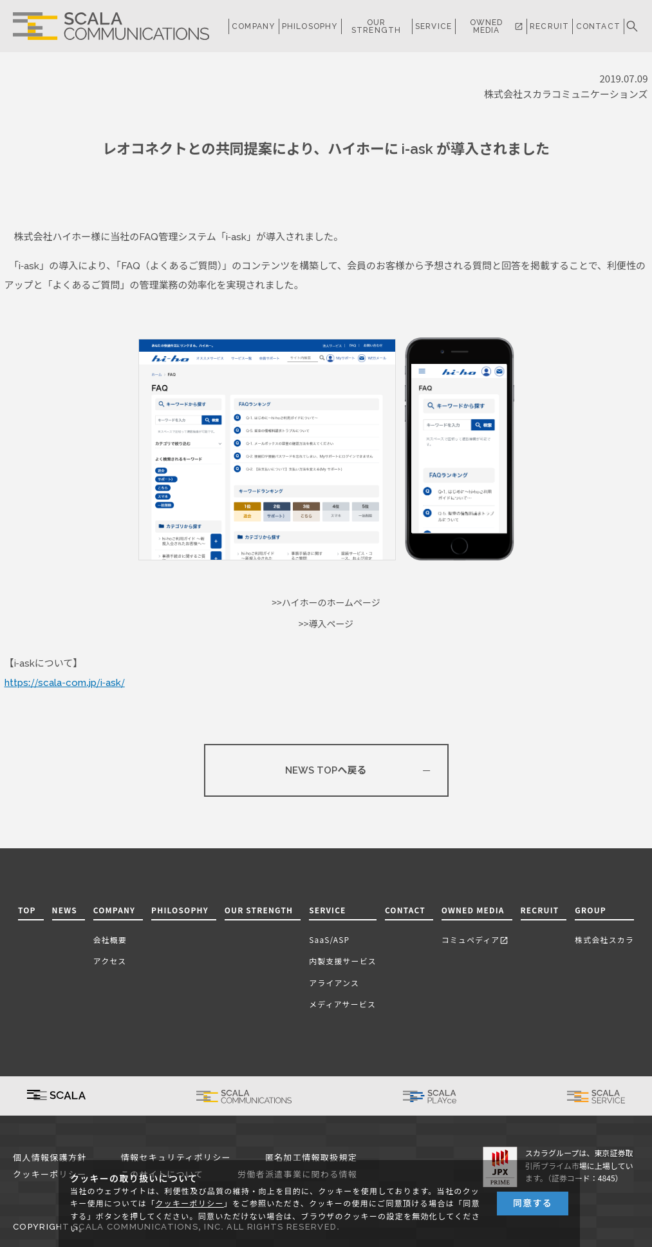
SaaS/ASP (329, 939)
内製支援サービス (343, 960)
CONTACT (598, 26)
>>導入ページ (326, 624)
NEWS (64, 909)
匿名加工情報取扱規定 (311, 1158)
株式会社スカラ (604, 939)
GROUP (590, 909)
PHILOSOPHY (310, 26)
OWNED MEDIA (496, 26)
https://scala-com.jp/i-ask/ (65, 683)
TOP (27, 909)
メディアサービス (342, 1003)
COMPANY (253, 26)
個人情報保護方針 (50, 1158)
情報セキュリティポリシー (176, 1158)
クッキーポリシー (50, 1174)
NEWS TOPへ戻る (325, 770)
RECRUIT (549, 26)
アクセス (110, 960)
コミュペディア (475, 939)
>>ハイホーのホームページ (326, 603)
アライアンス (334, 982)
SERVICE (327, 909)
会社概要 (110, 939)
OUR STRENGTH (376, 26)
